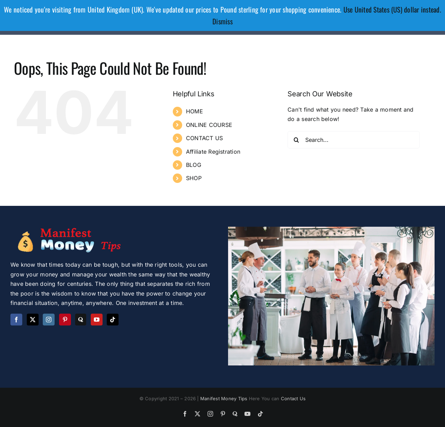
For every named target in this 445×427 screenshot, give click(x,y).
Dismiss (222, 21)
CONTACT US (204, 138)
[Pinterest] (65, 319)
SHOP (194, 178)
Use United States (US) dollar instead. (392, 9)
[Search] (296, 139)
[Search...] (354, 139)
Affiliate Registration (213, 151)
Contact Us (293, 398)
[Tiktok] (113, 319)
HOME (194, 111)
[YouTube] (97, 319)
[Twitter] (33, 319)
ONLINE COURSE (209, 124)
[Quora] (80, 319)
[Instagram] (49, 319)
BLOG (193, 164)
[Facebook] (16, 319)
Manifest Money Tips (224, 398)
